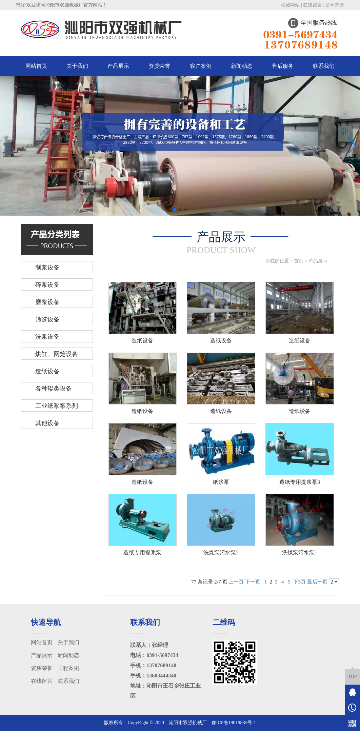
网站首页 (36, 66)
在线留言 (312, 4)
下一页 (252, 582)
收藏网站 (290, 4)
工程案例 (68, 668)
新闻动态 (242, 66)
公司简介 (334, 4)
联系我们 (324, 66)
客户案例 (201, 66)
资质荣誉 (159, 66)
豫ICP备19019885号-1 (234, 722)
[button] (174, 209)
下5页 (299, 582)
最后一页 (317, 582)
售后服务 (283, 66)
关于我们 (77, 66)
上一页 (236, 582)
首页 (298, 260)
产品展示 (118, 66)
